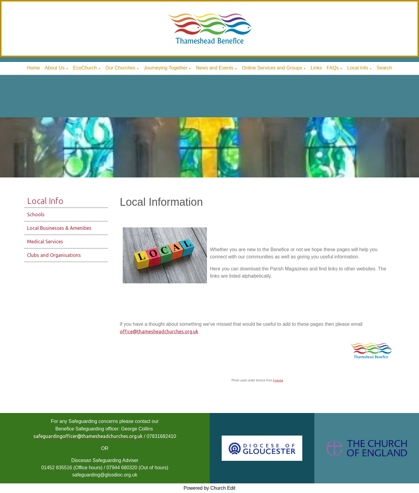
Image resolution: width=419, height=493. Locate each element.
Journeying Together (165, 67)
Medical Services (45, 241)
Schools (36, 214)
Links (316, 67)
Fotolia (278, 380)
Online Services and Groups (272, 67)
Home (33, 67)
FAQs (333, 67)
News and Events (214, 67)
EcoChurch (85, 67)
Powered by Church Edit (209, 488)
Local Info (357, 67)
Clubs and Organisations (54, 255)
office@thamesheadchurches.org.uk (159, 331)
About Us (55, 67)
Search (384, 67)
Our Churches (120, 67)
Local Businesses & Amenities (59, 228)
